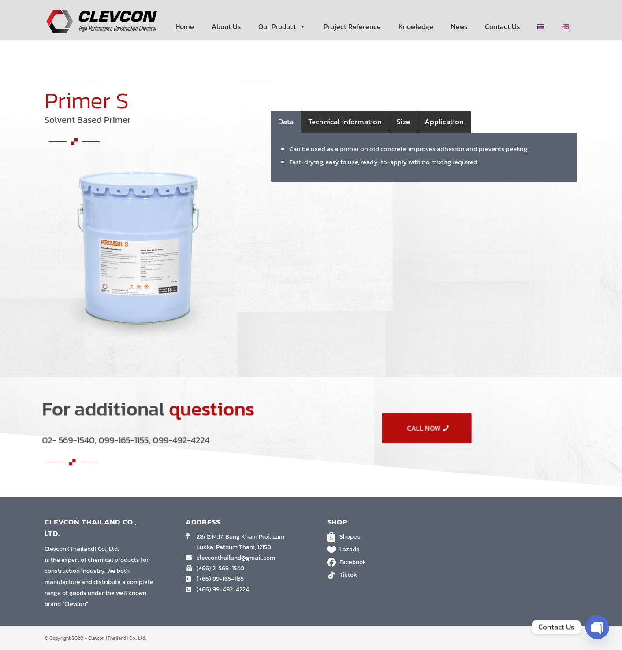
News (459, 26)
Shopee (381, 537)
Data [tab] (286, 121)
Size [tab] (403, 121)
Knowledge (416, 26)
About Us (226, 26)
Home (184, 26)
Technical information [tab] (345, 121)
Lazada (381, 549)
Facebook (381, 562)
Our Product (282, 26)
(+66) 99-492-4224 (223, 589)
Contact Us (502, 26)
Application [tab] (444, 121)
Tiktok (381, 575)
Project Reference (352, 26)
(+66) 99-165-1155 (220, 579)
